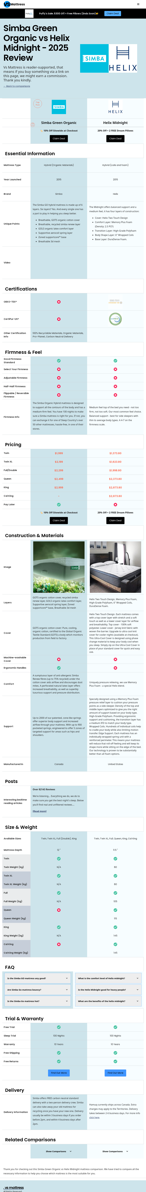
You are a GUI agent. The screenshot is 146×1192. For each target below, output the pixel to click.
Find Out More (59, 1072)
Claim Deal (113, 13)
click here (94, 1117)
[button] (138, 4)
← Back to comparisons (16, 86)
